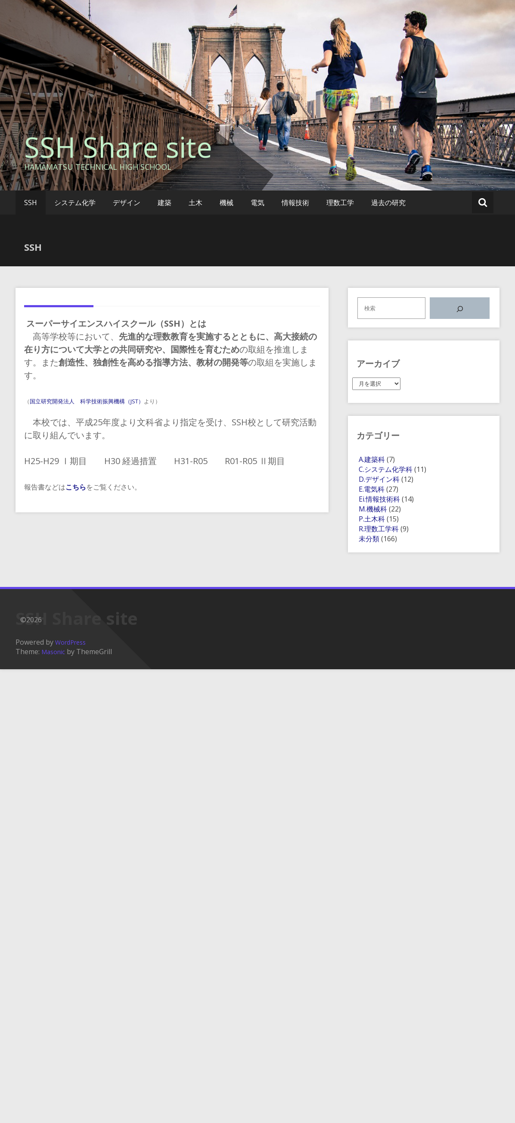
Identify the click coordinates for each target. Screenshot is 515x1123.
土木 (195, 202)
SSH (30, 202)
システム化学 (75, 202)
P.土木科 (372, 519)
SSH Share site (118, 147)
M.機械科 (373, 509)
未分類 (369, 538)
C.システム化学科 (386, 469)
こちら (75, 487)
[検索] (460, 308)
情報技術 (295, 202)
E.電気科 (372, 489)
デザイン (126, 202)
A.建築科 (372, 459)
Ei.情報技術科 (379, 499)
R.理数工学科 (379, 528)
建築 (164, 202)
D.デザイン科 (379, 479)
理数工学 (340, 202)
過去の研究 (388, 202)
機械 (226, 202)
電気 (257, 202)
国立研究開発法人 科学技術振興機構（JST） (87, 401)
